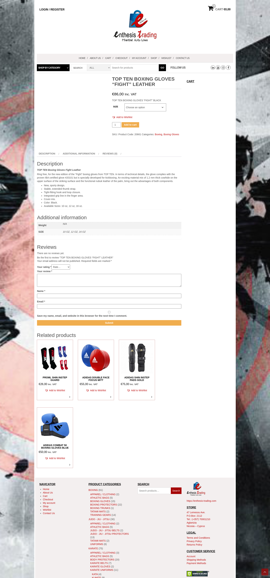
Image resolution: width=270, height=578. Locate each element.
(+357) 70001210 (201, 450)
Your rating (44, 267)
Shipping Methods (196, 490)
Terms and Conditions (198, 468)
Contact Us (183, 58)
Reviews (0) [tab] (110, 153)
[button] (122, 117)
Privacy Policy (194, 471)
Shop (154, 58)
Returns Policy (194, 475)
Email (41, 301)
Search (176, 421)
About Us (95, 58)
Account (191, 487)
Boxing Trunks (100, 438)
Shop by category (49, 67)
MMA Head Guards (102, 545)
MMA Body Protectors (105, 538)
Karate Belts (99, 493)
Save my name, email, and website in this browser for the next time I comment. (82, 315)
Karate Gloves (100, 497)
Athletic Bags (99, 428)
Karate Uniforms (101, 500)
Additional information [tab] (79, 153)
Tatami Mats (98, 442)
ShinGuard (97, 512)
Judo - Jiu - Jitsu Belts (105, 461)
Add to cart (130, 124)
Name (41, 291)
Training (96, 523)
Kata (95, 505)
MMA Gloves (98, 542)
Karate (93, 479)
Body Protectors (102, 490)
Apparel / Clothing (103, 425)
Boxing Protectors (103, 435)
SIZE (115, 106)
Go (162, 67)
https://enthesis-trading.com (201, 431)
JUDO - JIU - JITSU (99, 450)
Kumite (96, 508)
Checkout (121, 58)
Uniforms (96, 475)
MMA (91, 527)
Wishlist (166, 58)
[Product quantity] (116, 124)
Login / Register (52, 9)
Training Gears (100, 445)
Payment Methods (196, 493)
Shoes (94, 516)
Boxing (158, 134)
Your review (44, 271)
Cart (108, 58)
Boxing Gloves (171, 134)
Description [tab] (47, 153)
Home (82, 58)
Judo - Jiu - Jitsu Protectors (109, 464)
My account (139, 58)
